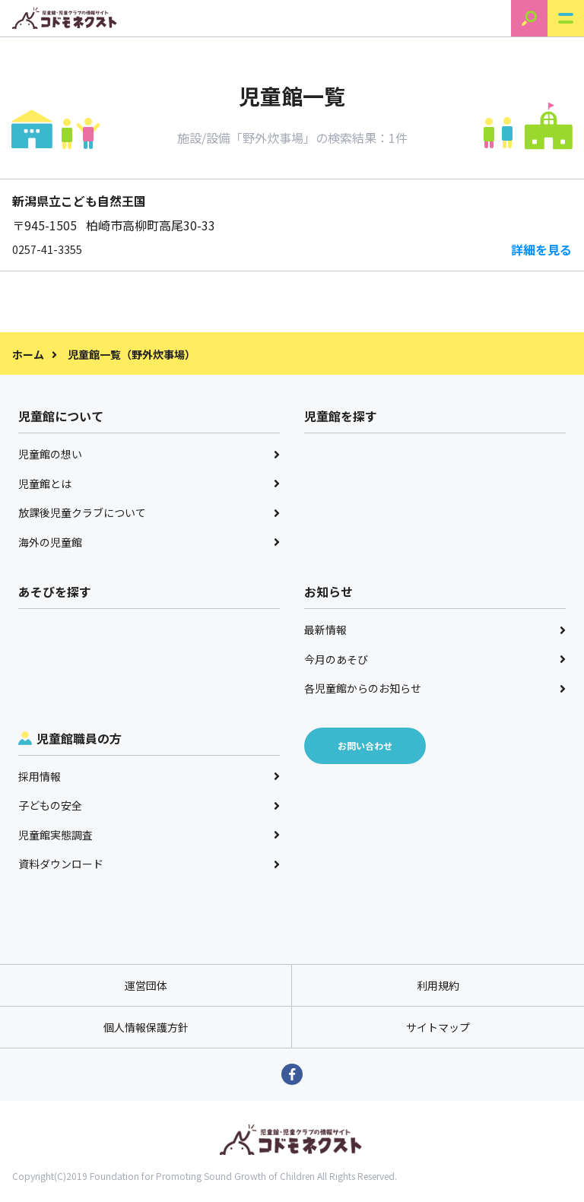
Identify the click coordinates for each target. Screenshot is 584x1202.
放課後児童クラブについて (149, 512)
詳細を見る (541, 249)
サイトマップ (438, 1027)
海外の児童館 (149, 542)
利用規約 (438, 985)
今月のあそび (435, 659)
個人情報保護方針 (146, 1027)
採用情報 (149, 776)
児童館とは (149, 483)
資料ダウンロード (149, 863)
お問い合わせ (365, 745)
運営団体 (146, 985)
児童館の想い (149, 453)
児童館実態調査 (149, 834)
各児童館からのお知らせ (435, 688)
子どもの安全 (149, 805)
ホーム (28, 354)
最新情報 (435, 629)
